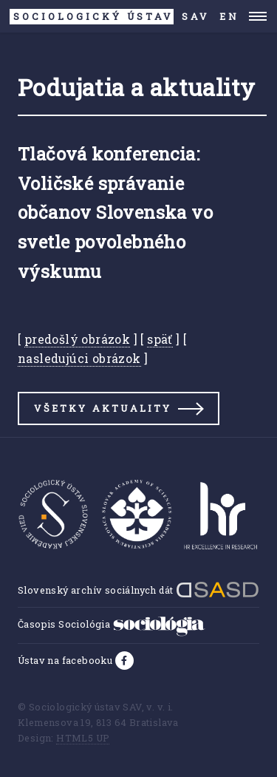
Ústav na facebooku (66, 660)
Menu (258, 16)
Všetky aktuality (102, 408)
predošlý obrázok (77, 339)
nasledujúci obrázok (79, 358)
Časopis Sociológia (111, 624)
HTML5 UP (82, 738)
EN (229, 16)
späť (160, 339)
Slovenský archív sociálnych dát (138, 590)
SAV (110, 16)
